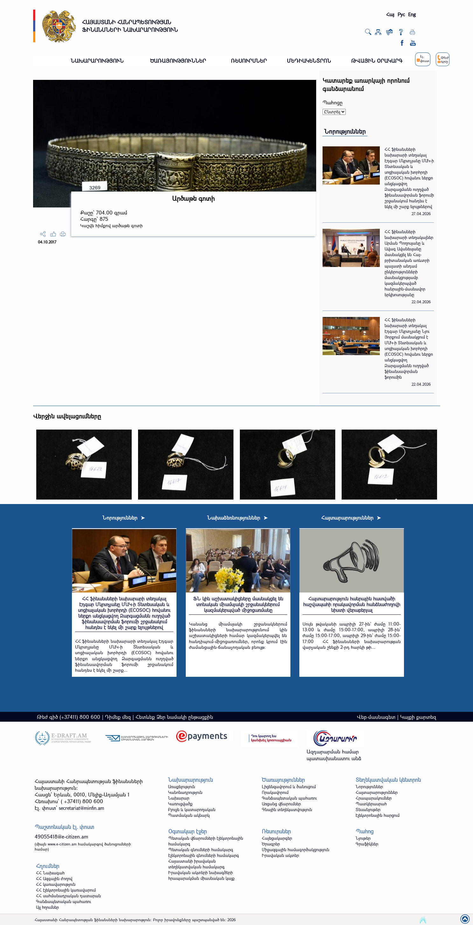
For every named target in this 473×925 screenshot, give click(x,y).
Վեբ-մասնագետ (376, 716)
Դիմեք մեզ (118, 716)
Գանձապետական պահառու (289, 798)
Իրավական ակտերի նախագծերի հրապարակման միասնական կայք (201, 875)
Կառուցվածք (180, 804)
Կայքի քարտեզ (418, 716)
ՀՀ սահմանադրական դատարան (68, 896)
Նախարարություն (190, 779)
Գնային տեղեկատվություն (287, 809)
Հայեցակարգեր (277, 838)
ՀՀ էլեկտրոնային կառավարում (66, 890)
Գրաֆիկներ (367, 844)
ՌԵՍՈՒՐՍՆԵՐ (249, 60)
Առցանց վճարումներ (281, 804)
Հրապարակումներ (374, 798)
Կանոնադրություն (185, 792)
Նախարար (178, 798)
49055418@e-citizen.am (61, 836)
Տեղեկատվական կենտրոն (388, 779)
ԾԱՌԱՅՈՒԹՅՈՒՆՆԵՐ (178, 60)
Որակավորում (275, 792)
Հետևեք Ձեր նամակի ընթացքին (174, 716)
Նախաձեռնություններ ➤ (237, 517)
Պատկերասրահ (371, 804)
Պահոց (364, 831)
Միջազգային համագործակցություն (295, 849)
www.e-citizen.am (62, 843)
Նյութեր (363, 838)
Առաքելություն (181, 786)
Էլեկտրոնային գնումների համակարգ (203, 855)
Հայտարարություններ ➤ (351, 517)
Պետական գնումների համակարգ (200, 849)
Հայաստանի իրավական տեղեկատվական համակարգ (196, 864)
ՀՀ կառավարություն (55, 884)
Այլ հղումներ (47, 907)
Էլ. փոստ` (69, 807)
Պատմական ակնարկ (189, 815)
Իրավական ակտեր (280, 855)
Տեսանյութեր (368, 809)
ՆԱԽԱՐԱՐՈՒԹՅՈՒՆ (97, 60)
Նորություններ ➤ (123, 517)
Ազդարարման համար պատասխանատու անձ (334, 754)
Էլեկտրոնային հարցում (378, 815)
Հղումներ (47, 866)
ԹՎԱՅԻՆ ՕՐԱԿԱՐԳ (376, 60)
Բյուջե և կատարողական (191, 809)
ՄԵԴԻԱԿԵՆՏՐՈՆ (309, 60)
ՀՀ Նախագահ (50, 873)
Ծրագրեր (271, 844)
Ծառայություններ (283, 779)
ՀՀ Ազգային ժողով (54, 878)
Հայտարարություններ (377, 792)
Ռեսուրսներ (276, 831)
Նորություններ (345, 131)
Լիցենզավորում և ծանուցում (289, 786)
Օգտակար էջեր (187, 831)
